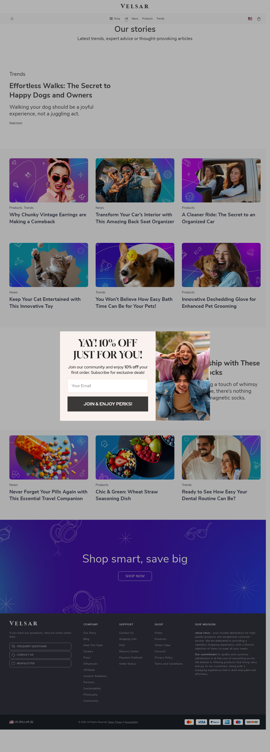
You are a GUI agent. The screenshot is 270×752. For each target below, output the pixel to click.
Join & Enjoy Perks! (107, 404)
